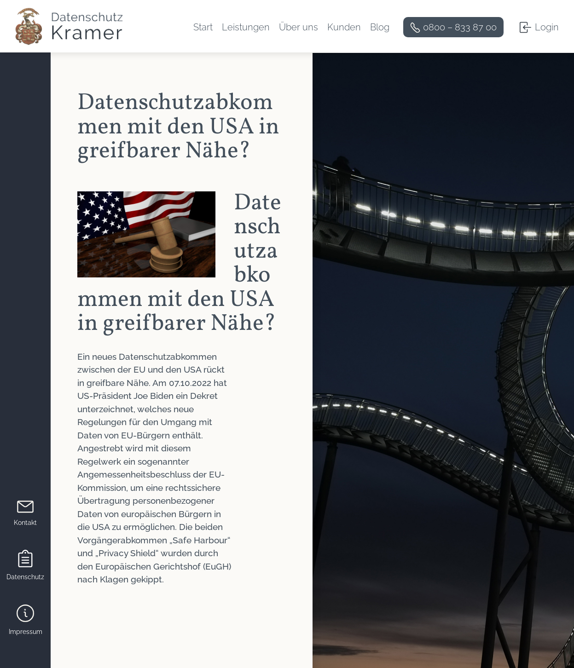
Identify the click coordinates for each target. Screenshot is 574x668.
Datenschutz (25, 577)
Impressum (25, 631)
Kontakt (25, 522)
